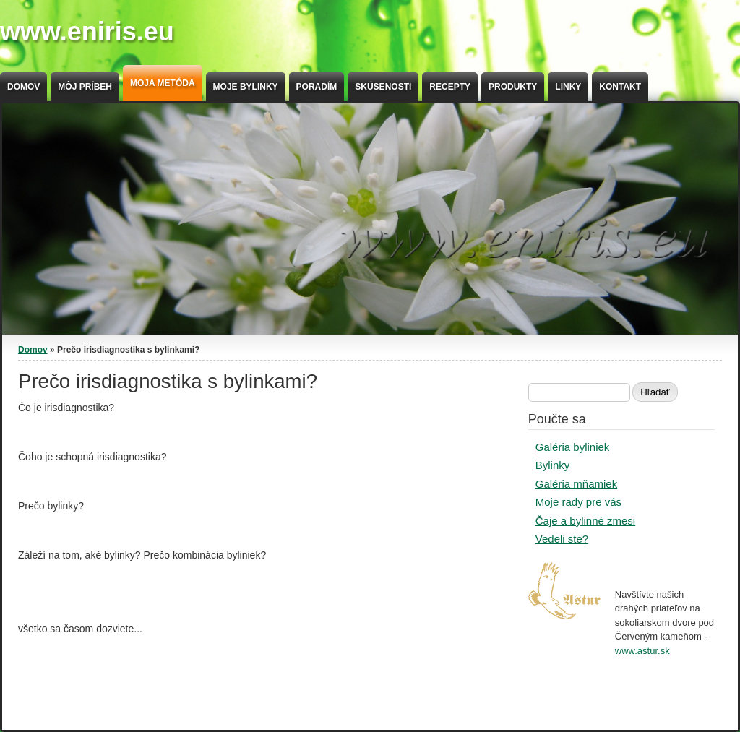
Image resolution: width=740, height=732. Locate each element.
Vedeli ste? (561, 539)
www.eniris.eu (87, 31)
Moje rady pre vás (578, 502)
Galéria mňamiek (576, 484)
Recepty (449, 87)
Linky (568, 87)
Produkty (513, 87)
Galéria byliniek (572, 447)
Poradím (316, 87)
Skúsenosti (383, 87)
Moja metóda (162, 83)
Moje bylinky (245, 87)
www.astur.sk (642, 650)
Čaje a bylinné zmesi (585, 520)
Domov (23, 87)
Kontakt (620, 87)
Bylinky (552, 465)
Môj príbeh (85, 87)
